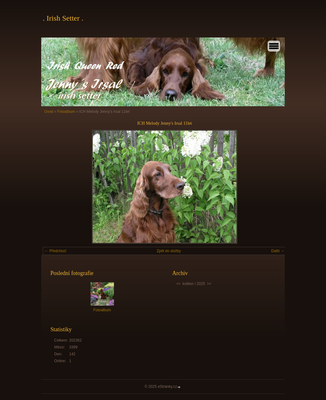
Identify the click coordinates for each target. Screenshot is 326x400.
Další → (277, 251)
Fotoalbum (66, 111)
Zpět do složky (169, 251)
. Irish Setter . (63, 18)
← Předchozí (55, 251)
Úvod (48, 111)
